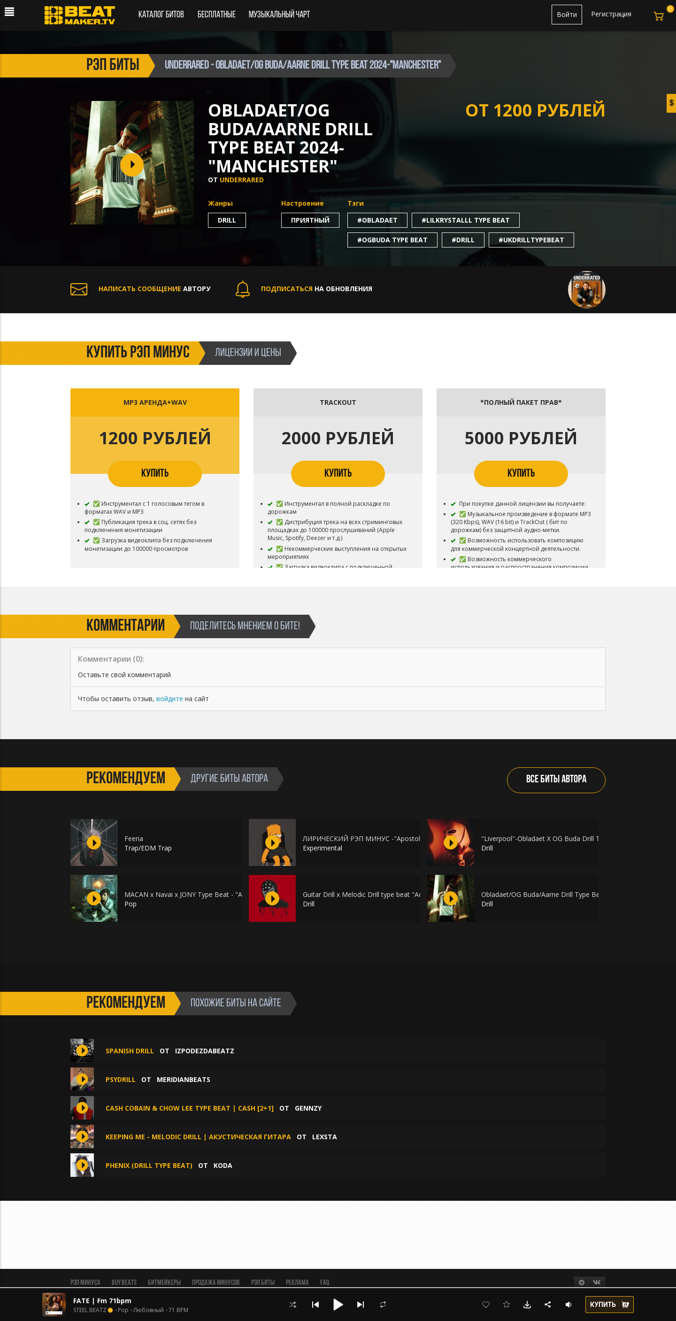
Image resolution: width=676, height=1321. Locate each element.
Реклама (297, 1283)
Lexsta (324, 1136)
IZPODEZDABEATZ (204, 1050)
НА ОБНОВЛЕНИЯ (304, 288)
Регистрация (611, 13)
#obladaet (377, 220)
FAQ (324, 1283)
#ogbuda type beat (392, 239)
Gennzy (308, 1108)
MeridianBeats (183, 1079)
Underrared (242, 179)
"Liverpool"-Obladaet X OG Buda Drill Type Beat (554, 838)
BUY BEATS (124, 1283)
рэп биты (112, 65)
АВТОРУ (140, 288)
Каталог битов (161, 15)
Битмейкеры (164, 1283)
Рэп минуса (85, 1283)
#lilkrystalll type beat (466, 220)
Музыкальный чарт (279, 15)
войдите (169, 698)
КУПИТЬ (155, 473)
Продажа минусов (216, 1283)
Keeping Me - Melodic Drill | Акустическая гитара (198, 1136)
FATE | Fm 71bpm (102, 1300)
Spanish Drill (130, 1050)
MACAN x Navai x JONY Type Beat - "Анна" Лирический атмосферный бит (239, 894)
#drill (463, 239)
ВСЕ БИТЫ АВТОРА (556, 779)
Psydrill (121, 1079)
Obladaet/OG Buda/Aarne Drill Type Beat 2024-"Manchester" (574, 894)
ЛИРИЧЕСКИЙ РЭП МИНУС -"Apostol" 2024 (371, 838)
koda (223, 1165)
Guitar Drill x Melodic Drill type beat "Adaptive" (373, 894)
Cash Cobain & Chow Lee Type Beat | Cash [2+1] (190, 1108)
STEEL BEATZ (90, 1310)
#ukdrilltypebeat (531, 239)
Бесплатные (217, 15)
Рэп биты (263, 1283)
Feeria (133, 838)
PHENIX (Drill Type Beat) (149, 1165)
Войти (567, 14)
